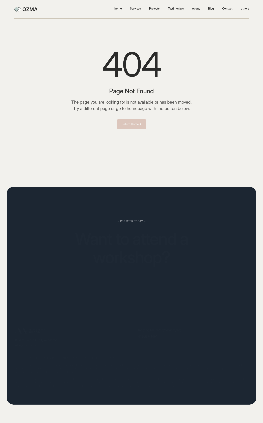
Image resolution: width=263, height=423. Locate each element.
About (196, 8)
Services (135, 8)
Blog (211, 8)
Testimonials (176, 8)
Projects (154, 8)
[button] (245, 8)
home (118, 8)
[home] (26, 9)
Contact (227, 8)
